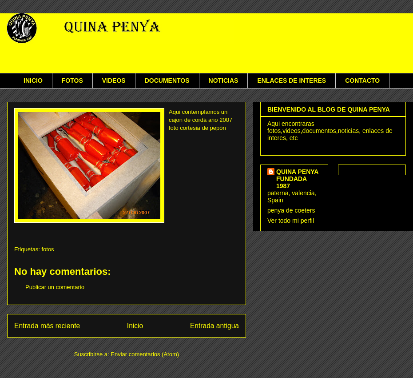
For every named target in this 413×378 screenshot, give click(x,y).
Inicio (135, 326)
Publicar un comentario (54, 287)
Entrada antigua (214, 326)
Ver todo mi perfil (290, 220)
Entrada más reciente (47, 326)
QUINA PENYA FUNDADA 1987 (297, 178)
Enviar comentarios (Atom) (145, 354)
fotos (47, 249)
